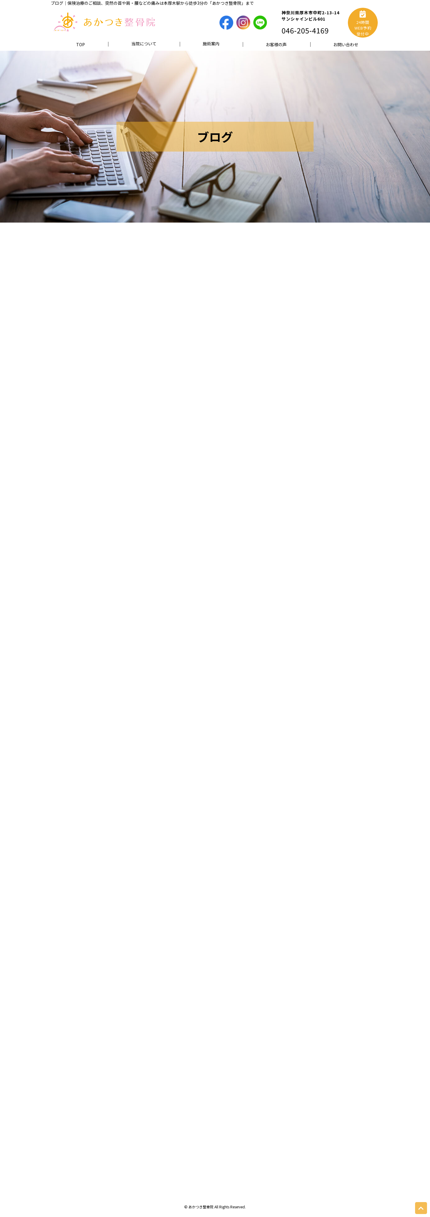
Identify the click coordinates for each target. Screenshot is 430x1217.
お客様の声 (276, 44)
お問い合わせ (345, 44)
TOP (80, 44)
